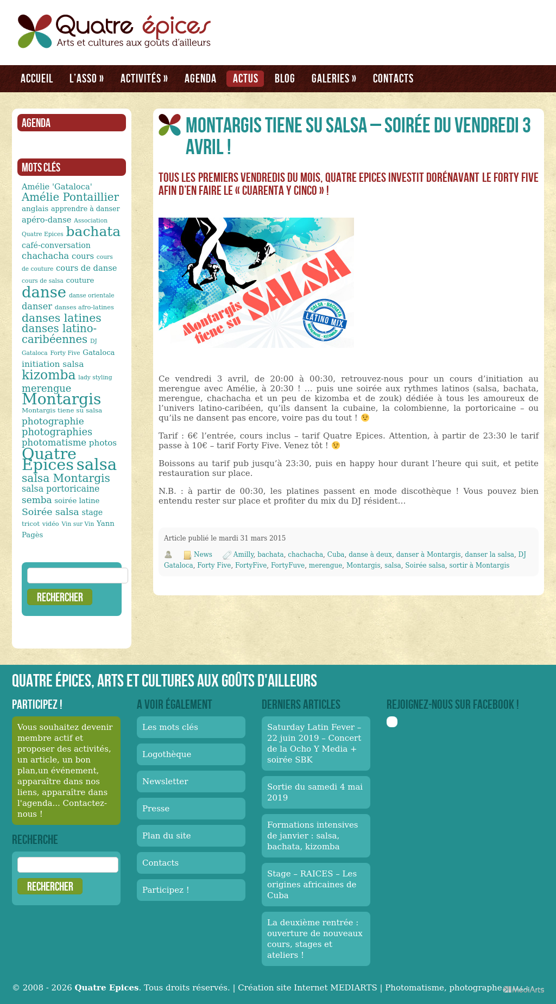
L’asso (87, 78)
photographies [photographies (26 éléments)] (57, 431)
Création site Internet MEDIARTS (307, 988)
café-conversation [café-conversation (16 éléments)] (56, 245)
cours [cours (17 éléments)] (83, 255)
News (203, 554)
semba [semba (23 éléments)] (37, 499)
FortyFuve (288, 565)
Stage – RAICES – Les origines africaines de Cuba (312, 884)
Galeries (334, 78)
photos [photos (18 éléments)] (103, 443)
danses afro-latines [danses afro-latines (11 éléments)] (84, 307)
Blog (285, 78)
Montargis (363, 565)
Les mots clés (170, 727)
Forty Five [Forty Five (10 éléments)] (65, 353)
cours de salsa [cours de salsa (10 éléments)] (43, 280)
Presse (155, 809)
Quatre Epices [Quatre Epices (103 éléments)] (49, 459)
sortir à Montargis (480, 565)
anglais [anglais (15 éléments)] (35, 208)
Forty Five (214, 565)
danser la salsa (489, 554)
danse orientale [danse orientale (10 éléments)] (92, 295)
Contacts (393, 78)
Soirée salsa (425, 565)
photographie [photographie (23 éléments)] (53, 421)
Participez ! (165, 890)
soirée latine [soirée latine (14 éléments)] (76, 501)
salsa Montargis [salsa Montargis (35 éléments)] (66, 478)
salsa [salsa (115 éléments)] (97, 464)
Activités (144, 78)
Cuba (336, 554)
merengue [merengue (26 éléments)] (46, 388)
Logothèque (166, 754)
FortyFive (251, 565)
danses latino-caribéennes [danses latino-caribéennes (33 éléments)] (59, 334)
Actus (245, 78)
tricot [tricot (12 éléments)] (31, 524)
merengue (326, 565)
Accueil (37, 78)
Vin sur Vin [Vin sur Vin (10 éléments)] (78, 524)
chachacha (305, 554)
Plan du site (166, 836)
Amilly (243, 554)
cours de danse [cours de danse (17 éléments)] (86, 267)
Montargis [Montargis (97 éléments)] (61, 399)
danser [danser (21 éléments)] (37, 306)
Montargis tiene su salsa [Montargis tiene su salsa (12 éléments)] (62, 410)
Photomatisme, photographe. (444, 988)
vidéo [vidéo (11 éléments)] (50, 524)
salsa (392, 565)
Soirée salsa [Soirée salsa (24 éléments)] (50, 511)
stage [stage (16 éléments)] (92, 512)
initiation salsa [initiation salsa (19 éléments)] (53, 364)
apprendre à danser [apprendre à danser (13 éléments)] (85, 209)
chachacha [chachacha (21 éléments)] (45, 256)
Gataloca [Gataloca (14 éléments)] (99, 352)
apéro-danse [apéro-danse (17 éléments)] (47, 219)
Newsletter (165, 781)
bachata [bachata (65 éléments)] (93, 231)
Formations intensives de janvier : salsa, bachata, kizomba (312, 836)
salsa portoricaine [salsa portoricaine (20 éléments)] (60, 489)
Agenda (201, 78)
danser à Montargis (428, 554)
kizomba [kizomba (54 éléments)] (49, 375)
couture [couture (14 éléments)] (80, 280)
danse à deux (370, 554)
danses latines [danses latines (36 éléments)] (62, 318)
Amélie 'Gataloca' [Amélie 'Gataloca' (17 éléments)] (57, 186)
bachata (270, 554)
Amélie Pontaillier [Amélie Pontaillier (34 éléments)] (70, 197)
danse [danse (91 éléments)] (44, 292)
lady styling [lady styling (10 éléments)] (95, 377)
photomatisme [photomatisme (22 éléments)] (54, 442)
